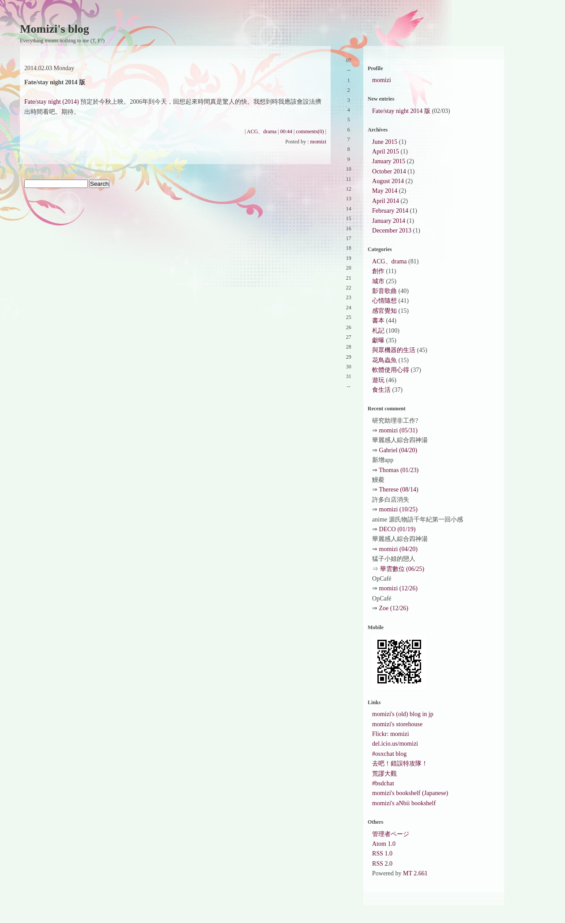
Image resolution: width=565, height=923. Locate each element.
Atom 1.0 (384, 843)
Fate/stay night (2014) (51, 101)
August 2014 (388, 181)
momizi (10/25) (398, 509)
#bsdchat (383, 783)
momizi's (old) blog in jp (402, 714)
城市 (378, 281)
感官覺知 (384, 311)
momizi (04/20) (398, 549)
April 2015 (385, 151)
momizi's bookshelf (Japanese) (410, 793)
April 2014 (385, 201)
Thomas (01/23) (398, 470)
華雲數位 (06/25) (402, 569)
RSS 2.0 (382, 863)
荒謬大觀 (384, 773)
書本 (378, 320)
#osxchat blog (389, 753)
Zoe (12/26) (393, 608)
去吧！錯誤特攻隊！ (400, 763)
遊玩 (378, 380)
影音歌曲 (384, 291)
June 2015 (384, 142)
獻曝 (378, 340)
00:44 (286, 131)
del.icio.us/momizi (395, 743)
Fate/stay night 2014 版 (401, 111)
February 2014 (390, 210)
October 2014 (389, 171)
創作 (378, 271)
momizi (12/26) (398, 588)
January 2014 (388, 221)
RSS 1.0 (382, 853)
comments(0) (310, 131)
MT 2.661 (415, 873)
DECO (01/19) (397, 529)
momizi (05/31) (398, 430)
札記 (378, 330)
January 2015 (388, 161)
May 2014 (384, 191)
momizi (318, 142)
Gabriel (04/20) (398, 450)
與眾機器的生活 (393, 350)
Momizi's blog (54, 29)
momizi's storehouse (397, 724)
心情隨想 (384, 300)
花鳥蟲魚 (384, 360)
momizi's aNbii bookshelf (404, 803)
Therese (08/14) (398, 489)
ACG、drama (261, 131)
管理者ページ (390, 834)
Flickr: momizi (390, 734)
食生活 (381, 389)
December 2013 (391, 230)
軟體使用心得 (390, 370)
